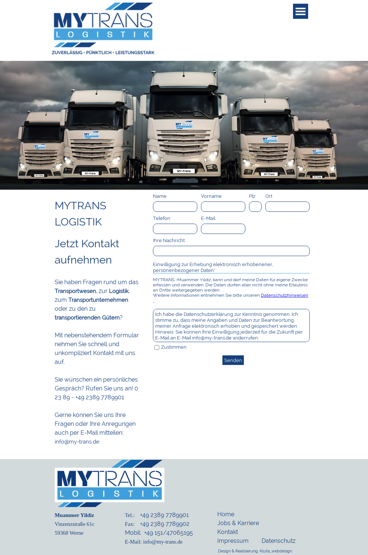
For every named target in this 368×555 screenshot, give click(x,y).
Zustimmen (174, 347)
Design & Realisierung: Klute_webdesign (255, 551)
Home (225, 514)
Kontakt (227, 531)
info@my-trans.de (77, 441)
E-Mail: (208, 218)
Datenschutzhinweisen (284, 295)
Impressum (233, 540)
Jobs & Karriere (238, 523)
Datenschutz (279, 540)
